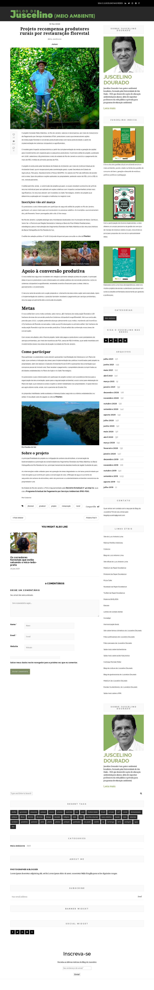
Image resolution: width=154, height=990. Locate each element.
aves (82, 780)
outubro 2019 (110, 471)
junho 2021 (109, 365)
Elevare (106, 606)
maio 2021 (108, 370)
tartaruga (110, 790)
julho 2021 (108, 359)
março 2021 (109, 381)
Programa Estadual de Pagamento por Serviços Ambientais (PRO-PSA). (57, 491)
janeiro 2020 (110, 454)
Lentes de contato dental (113, 612)
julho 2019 (108, 487)
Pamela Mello (116, 662)
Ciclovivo (107, 549)
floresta (30, 785)
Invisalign (107, 618)
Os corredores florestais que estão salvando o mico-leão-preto (23, 561)
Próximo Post (91, 518)
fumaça (48, 785)
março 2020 (109, 443)
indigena (66, 785)
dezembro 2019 (111, 459)
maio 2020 (108, 432)
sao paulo (87, 790)
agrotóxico (23, 780)
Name (13, 624)
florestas (40, 785)
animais (43, 780)
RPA (119, 693)
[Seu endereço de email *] (77, 973)
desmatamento (136, 780)
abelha (14, 780)
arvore (51, 780)
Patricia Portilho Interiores (113, 543)
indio (74, 785)
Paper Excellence (119, 568)
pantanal (34, 790)
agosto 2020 (110, 415)
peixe (42, 790)
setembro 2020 (111, 409)
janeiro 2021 (109, 387)
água (136, 790)
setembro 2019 (111, 476)
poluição (67, 790)
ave (77, 780)
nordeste (15, 790)
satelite (96, 790)
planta (49, 790)
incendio (57, 785)
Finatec (87, 236)
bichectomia (121, 649)
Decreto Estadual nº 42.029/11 (80, 488)
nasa (124, 785)
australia (69, 780)
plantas (57, 790)
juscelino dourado (92, 785)
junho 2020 (109, 426)
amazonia (33, 780)
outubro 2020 (110, 404)
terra (119, 790)
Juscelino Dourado (134, 631)
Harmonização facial (111, 624)
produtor (42, 506)
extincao (14, 785)
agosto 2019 (109, 482)
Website (14, 646)
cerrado (111, 780)
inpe (81, 785)
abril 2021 (108, 376)
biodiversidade (93, 780)
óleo (13, 795)
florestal (31, 506)
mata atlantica (107, 785)
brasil (103, 780)
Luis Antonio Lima (116, 537)
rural (78, 506)
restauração (66, 506)
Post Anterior (18, 518)
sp (103, 790)
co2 (118, 780)
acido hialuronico (123, 656)
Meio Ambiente (55, 39)
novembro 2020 (111, 398)
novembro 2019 (111, 465)
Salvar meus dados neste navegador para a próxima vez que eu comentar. (43, 663)
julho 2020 (109, 420)
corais (125, 780)
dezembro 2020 (111, 392)
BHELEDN (114, 599)
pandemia (24, 790)
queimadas (76, 790)
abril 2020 (108, 437)
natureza (133, 785)
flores (23, 785)
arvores (60, 780)
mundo (117, 785)
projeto (53, 506)
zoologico (128, 790)
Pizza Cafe (108, 580)
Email (13, 635)
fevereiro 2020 (111, 448)
